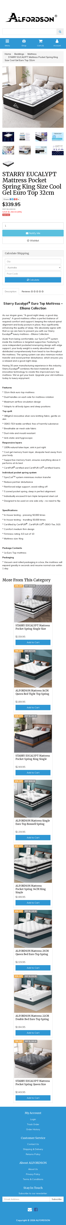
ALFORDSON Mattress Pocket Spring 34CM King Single (31, 889)
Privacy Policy (33, 1174)
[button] (33, 240)
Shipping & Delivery (33, 1149)
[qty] (33, 261)
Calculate (33, 279)
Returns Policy (33, 1154)
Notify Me (33, 233)
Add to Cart (33, 642)
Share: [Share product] (11, 199)
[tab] (10, 291)
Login (33, 1119)
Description (10, 291)
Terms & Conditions (33, 1179)
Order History (33, 1129)
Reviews (33, 291)
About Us (33, 1169)
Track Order (33, 1124)
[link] (36, 1209)
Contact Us (33, 1144)
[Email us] (30, 1209)
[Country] (33, 267)
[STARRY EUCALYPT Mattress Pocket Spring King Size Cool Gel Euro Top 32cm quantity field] (33, 225)
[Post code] (33, 273)
